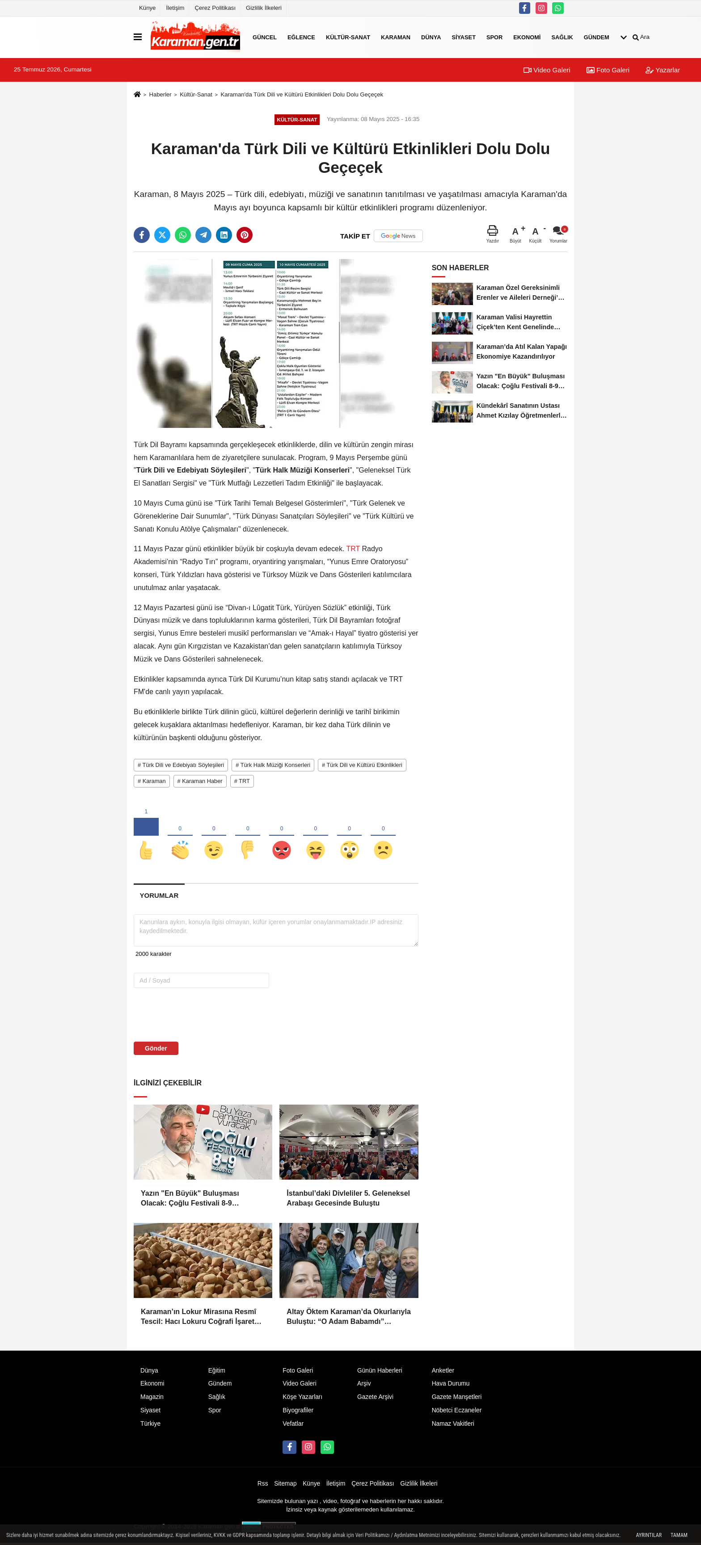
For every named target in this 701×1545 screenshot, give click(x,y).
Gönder (156, 1050)
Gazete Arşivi (375, 1399)
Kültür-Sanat (348, 36)
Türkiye (150, 1426)
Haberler (160, 94)
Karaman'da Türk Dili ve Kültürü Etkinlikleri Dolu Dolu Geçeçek (301, 94)
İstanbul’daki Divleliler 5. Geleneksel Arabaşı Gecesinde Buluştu (348, 1200)
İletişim (175, 7)
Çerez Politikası (215, 7)
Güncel (265, 36)
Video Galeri (547, 70)
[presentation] (191, 1016)
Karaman (395, 36)
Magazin (152, 1399)
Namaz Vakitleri (453, 1426)
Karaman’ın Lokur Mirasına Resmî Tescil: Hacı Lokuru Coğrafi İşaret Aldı (198, 1319)
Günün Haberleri (379, 1372)
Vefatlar (293, 1426)
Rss (263, 1485)
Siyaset (464, 36)
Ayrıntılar (649, 1535)
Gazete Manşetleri (457, 1399)
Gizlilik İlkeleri (264, 7)
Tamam (679, 1535)
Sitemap (285, 1485)
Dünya (431, 36)
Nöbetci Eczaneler (457, 1412)
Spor (494, 36)
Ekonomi (527, 36)
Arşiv (364, 1385)
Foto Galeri (608, 70)
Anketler (443, 1372)
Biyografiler (298, 1412)
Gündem (596, 36)
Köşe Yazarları (302, 1399)
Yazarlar (663, 70)
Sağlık (562, 36)
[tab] (159, 897)
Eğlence (301, 36)
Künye (147, 7)
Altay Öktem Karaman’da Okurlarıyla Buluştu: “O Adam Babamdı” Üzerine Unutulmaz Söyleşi (348, 1319)
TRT (353, 549)
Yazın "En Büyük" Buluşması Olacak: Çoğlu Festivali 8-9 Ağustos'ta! (190, 1200)
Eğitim (216, 1372)
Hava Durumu (451, 1385)
